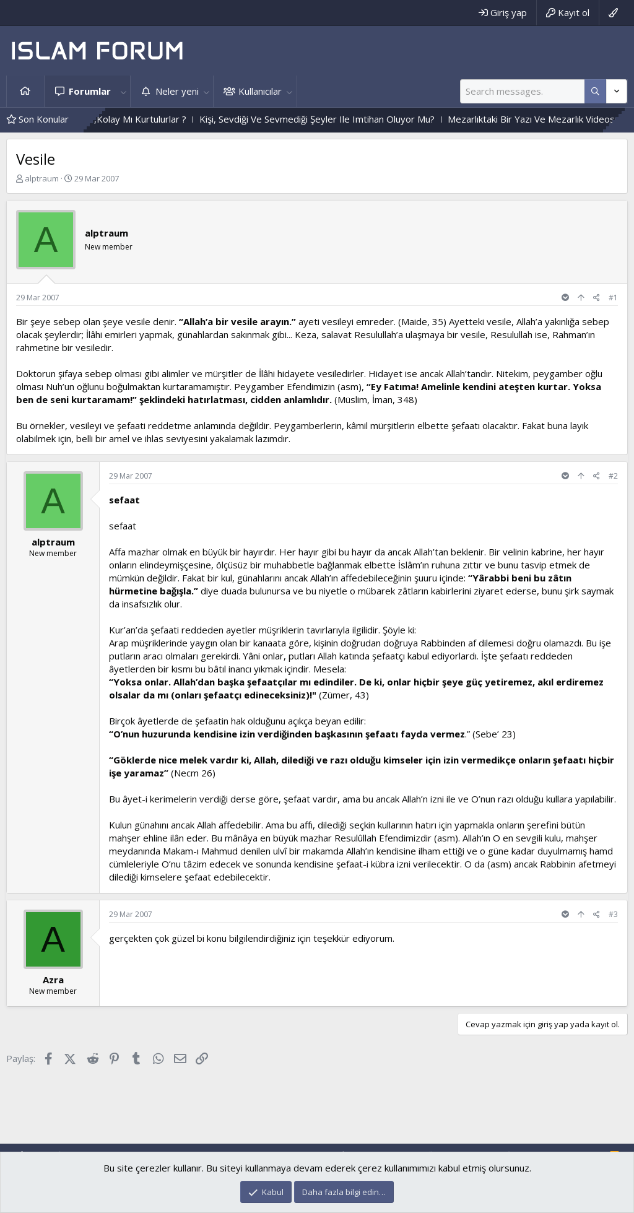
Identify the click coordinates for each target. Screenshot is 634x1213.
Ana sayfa (25, 91)
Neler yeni (177, 91)
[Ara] (522, 91)
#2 (613, 476)
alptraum (42, 178)
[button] (123, 91)
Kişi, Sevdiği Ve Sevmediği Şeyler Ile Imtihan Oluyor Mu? (364, 119)
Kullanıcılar (260, 91)
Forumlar (90, 91)
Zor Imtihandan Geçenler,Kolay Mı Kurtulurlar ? (135, 119)
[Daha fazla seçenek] (595, 91)
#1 (613, 297)
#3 (613, 914)
